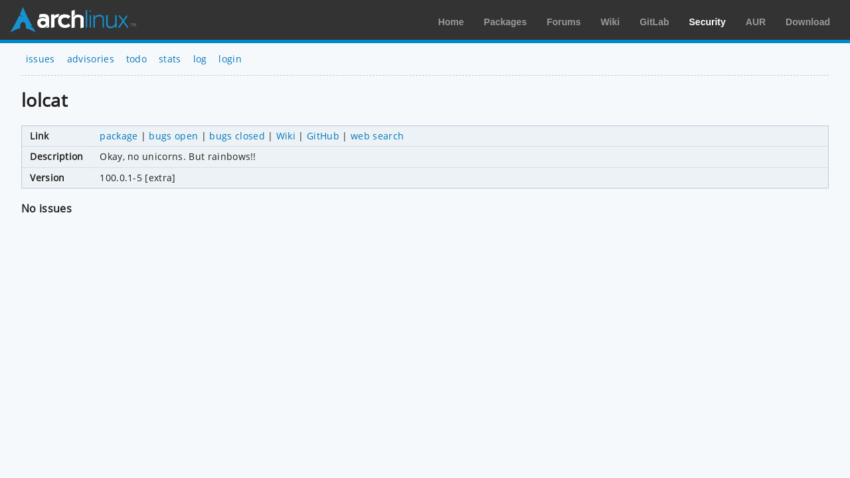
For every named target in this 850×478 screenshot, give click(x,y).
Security (707, 22)
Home (451, 22)
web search (377, 135)
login (230, 58)
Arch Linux (73, 20)
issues (40, 58)
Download (808, 22)
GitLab (654, 22)
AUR (756, 22)
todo (136, 58)
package (118, 135)
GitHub (323, 135)
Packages (505, 22)
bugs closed (237, 135)
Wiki (610, 22)
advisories (90, 58)
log (200, 58)
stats (170, 58)
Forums (563, 22)
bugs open (173, 135)
